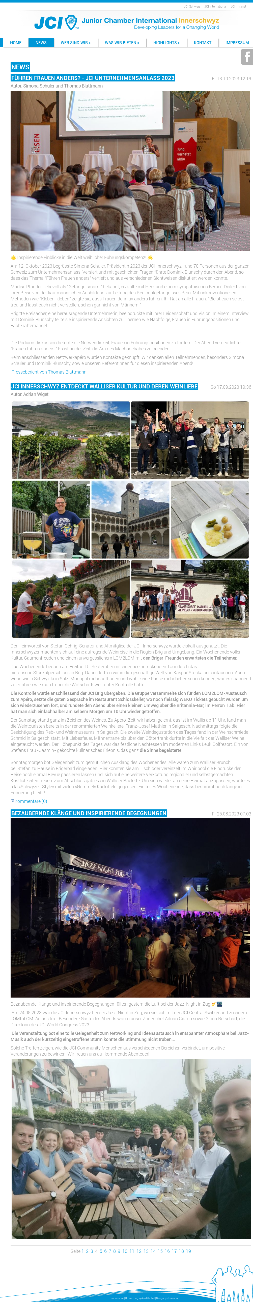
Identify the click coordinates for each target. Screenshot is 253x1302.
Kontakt (202, 42)
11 (131, 1251)
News (41, 42)
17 (174, 1251)
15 (160, 1251)
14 (153, 1251)
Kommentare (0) (29, 801)
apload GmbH (147, 1298)
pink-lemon (171, 1298)
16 (167, 1251)
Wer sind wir (76, 42)
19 (188, 1251)
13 (146, 1251)
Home (15, 42)
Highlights (166, 42)
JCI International (215, 6)
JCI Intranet (238, 6)
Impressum (117, 1298)
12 (139, 1251)
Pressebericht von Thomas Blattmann (49, 372)
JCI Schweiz (192, 6)
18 (181, 1251)
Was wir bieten (122, 42)
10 (124, 1251)
